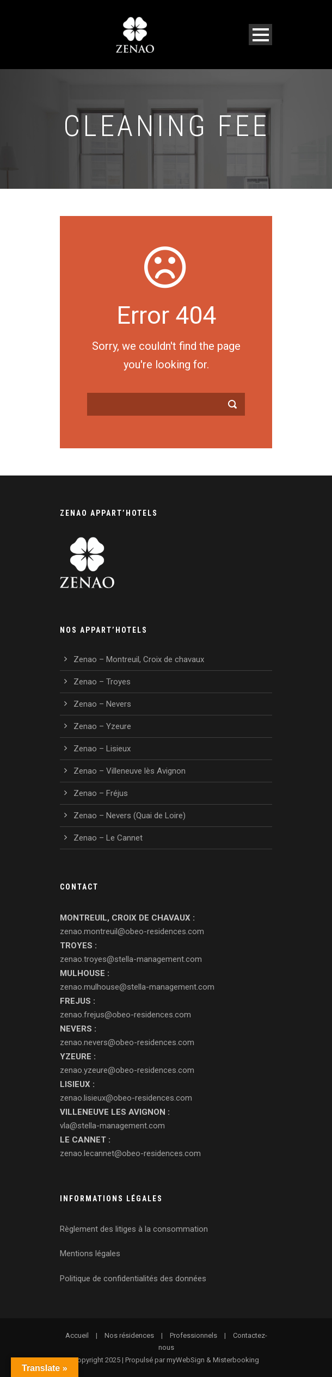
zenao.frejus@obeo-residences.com (125, 1015)
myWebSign (186, 1360)
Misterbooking (236, 1360)
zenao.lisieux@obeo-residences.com (126, 1098)
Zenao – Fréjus (100, 793)
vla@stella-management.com (112, 1126)
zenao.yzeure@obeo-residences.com (127, 1070)
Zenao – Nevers (102, 704)
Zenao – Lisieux (102, 749)
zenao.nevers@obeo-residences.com (127, 1042)
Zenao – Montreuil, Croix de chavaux (138, 659)
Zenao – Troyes (102, 682)
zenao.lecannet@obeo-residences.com (130, 1153)
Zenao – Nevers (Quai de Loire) (129, 815)
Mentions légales (90, 1253)
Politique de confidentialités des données (133, 1278)
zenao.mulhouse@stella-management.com (137, 987)
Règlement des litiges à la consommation (134, 1229)
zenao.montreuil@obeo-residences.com (132, 931)
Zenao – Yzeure (102, 726)
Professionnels (193, 1335)
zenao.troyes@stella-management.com (131, 959)
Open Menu (260, 34)
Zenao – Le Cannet (108, 838)
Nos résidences (129, 1335)
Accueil (77, 1335)
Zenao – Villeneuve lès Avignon (129, 771)
